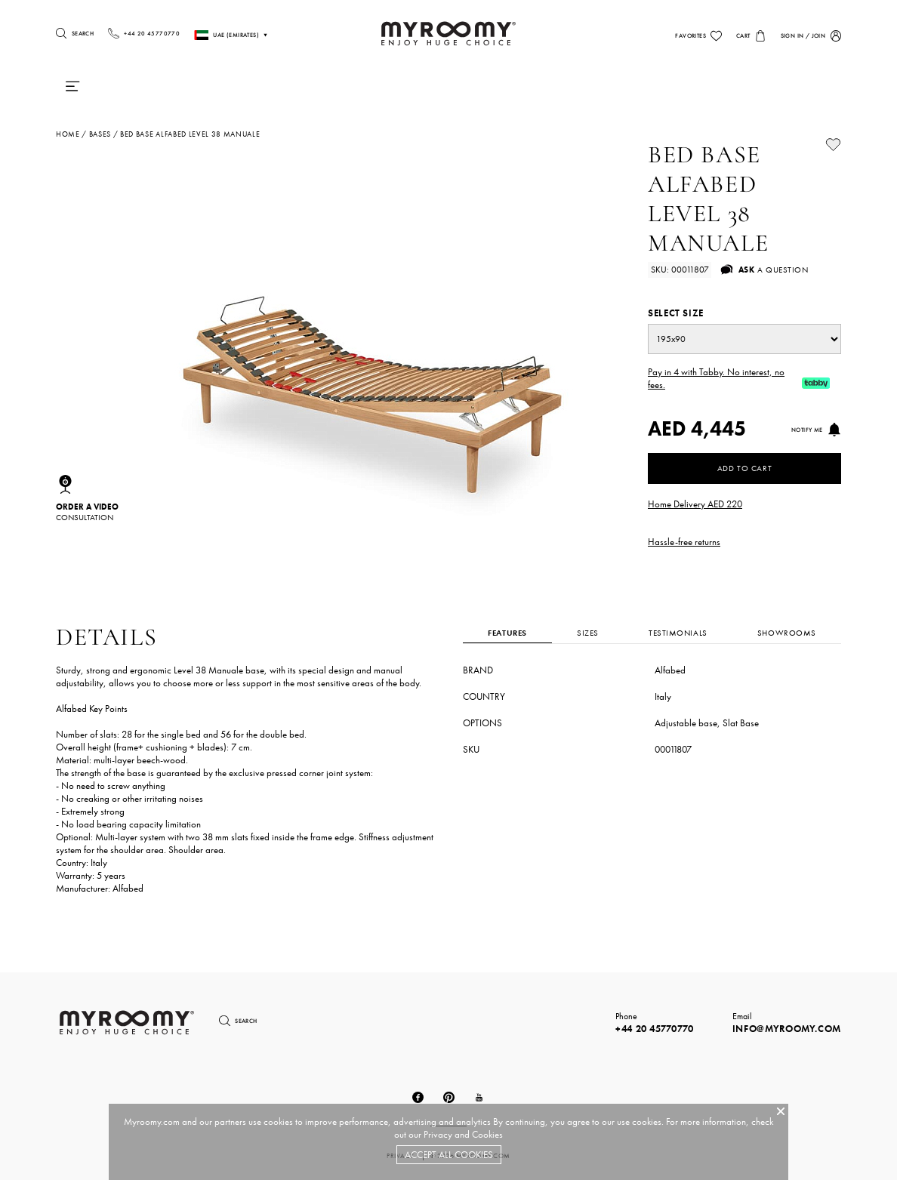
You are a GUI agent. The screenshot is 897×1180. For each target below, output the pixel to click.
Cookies (487, 1134)
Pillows (210, 89)
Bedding (436, 89)
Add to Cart (744, 468)
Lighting (681, 89)
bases (100, 134)
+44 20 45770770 (654, 1028)
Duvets (273, 89)
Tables (559, 89)
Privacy (438, 1134)
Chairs (500, 89)
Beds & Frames (352, 89)
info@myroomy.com (786, 1028)
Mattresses (135, 89)
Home (68, 134)
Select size (676, 313)
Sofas (616, 89)
